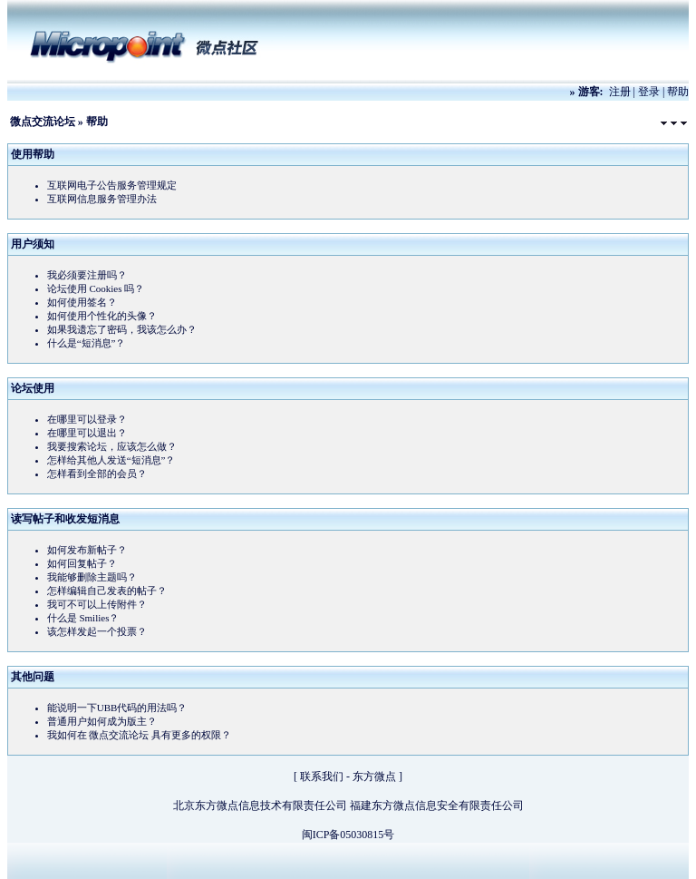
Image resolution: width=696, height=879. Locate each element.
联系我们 (321, 776)
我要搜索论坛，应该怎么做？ (112, 446)
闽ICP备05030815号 (348, 834)
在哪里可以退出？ (87, 432)
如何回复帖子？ (82, 563)
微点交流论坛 (42, 121)
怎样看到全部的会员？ (97, 473)
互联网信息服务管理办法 (102, 198)
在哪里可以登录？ (87, 419)
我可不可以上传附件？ (97, 604)
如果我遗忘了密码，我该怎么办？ (122, 329)
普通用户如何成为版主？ (102, 721)
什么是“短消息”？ (86, 342)
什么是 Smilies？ (83, 617)
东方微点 (374, 776)
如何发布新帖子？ (87, 549)
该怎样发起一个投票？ (97, 631)
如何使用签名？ (82, 302)
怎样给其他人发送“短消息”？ (111, 459)
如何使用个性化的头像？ (102, 315)
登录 (649, 91)
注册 (620, 91)
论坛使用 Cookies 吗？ (96, 288)
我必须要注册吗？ (87, 274)
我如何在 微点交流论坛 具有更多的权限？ (139, 734)
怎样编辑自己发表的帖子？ (107, 590)
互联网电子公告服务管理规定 (112, 185)
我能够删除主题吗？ (92, 576)
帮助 (678, 91)
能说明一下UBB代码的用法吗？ (117, 707)
